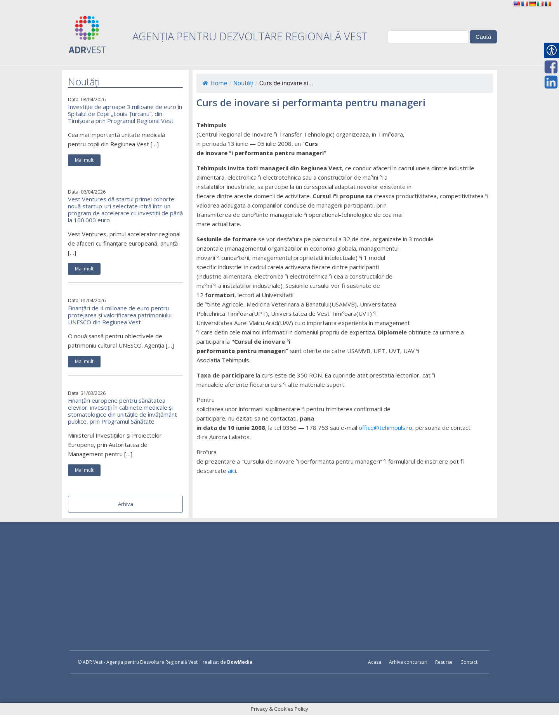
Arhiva (125, 503)
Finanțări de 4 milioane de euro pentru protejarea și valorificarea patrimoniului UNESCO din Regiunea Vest (120, 315)
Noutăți (243, 83)
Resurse (444, 662)
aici (232, 470)
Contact (468, 662)
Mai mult (84, 160)
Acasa (374, 662)
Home (215, 83)
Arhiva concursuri (408, 662)
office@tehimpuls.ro (385, 427)
